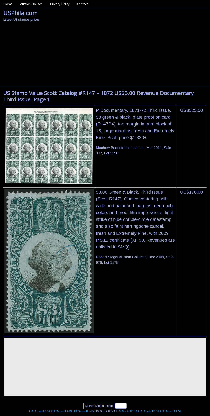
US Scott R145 (61, 411)
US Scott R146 (83, 411)
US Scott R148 (126, 411)
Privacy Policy (60, 4)
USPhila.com (20, 13)
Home (8, 4)
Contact (82, 4)
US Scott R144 (39, 411)
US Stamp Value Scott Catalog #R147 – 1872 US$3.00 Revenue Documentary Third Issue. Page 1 (98, 96)
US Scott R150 (170, 411)
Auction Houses (31, 4)
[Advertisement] (105, 55)
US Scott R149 (148, 411)
